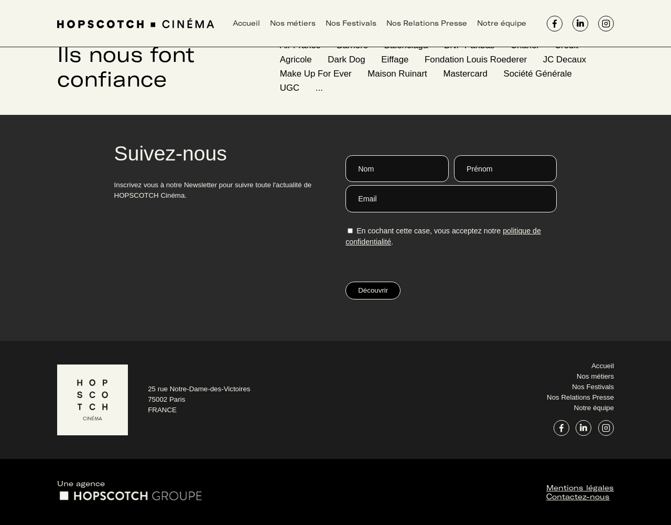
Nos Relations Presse (426, 23)
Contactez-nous (578, 496)
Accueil (246, 23)
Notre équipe (501, 23)
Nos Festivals (351, 23)
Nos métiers (293, 23)
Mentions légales (580, 487)
